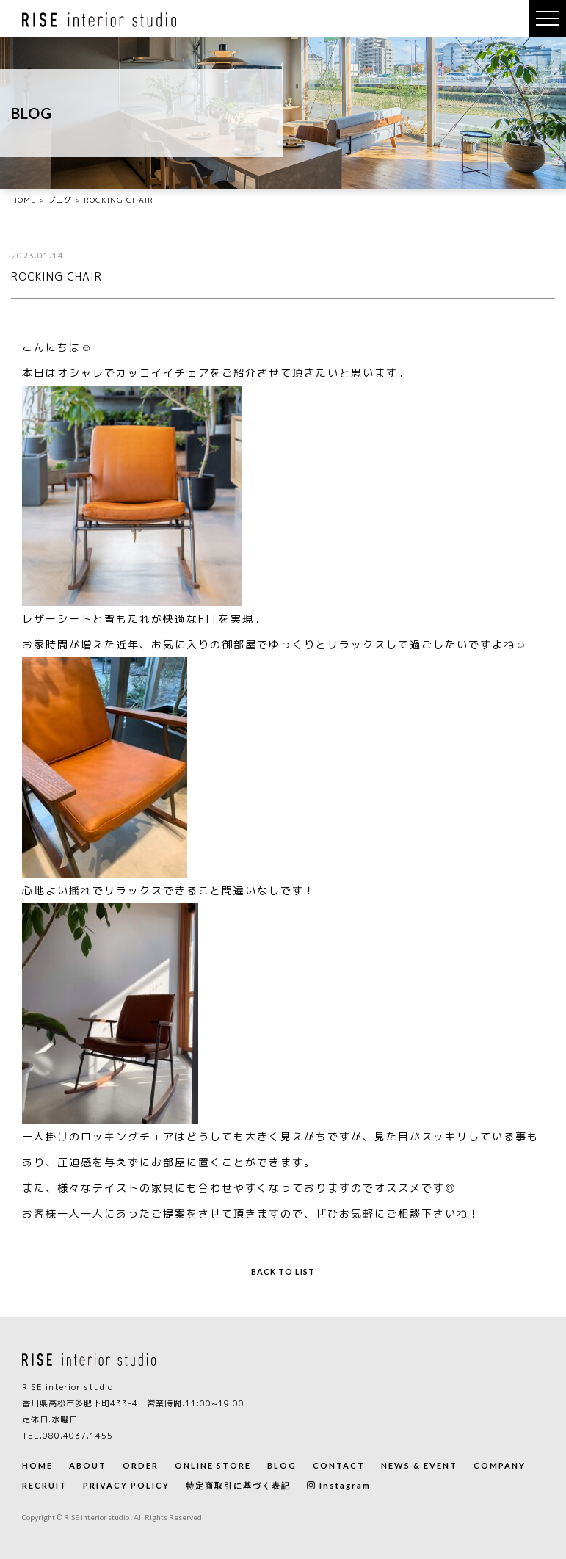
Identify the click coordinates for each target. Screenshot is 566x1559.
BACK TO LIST (283, 1271)
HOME (37, 1465)
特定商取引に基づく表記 (238, 1485)
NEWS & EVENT (419, 1465)
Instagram (339, 1485)
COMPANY (500, 1465)
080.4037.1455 (78, 1436)
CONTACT (339, 1465)
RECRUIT (44, 1485)
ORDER (141, 1465)
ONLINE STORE (213, 1465)
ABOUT (87, 1465)
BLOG (282, 1465)
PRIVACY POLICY (126, 1485)
